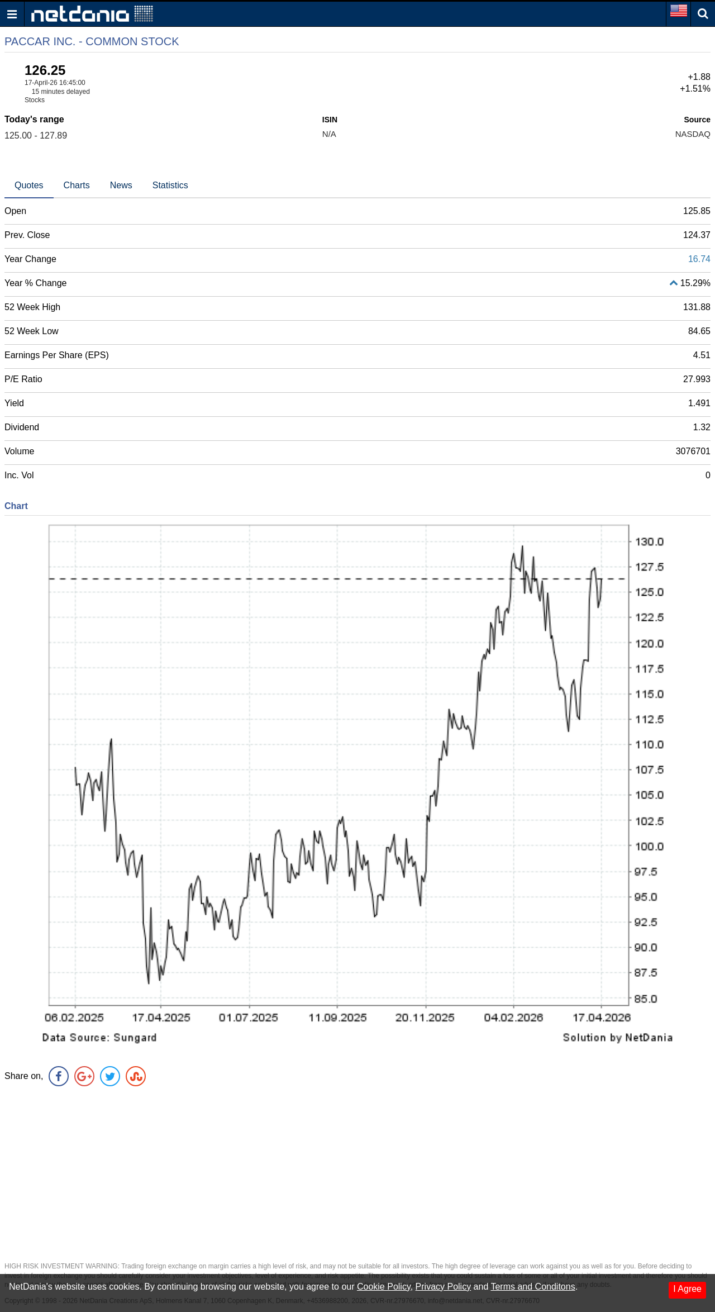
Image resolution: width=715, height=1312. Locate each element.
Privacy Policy (443, 1286)
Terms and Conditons (532, 1286)
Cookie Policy (384, 1286)
